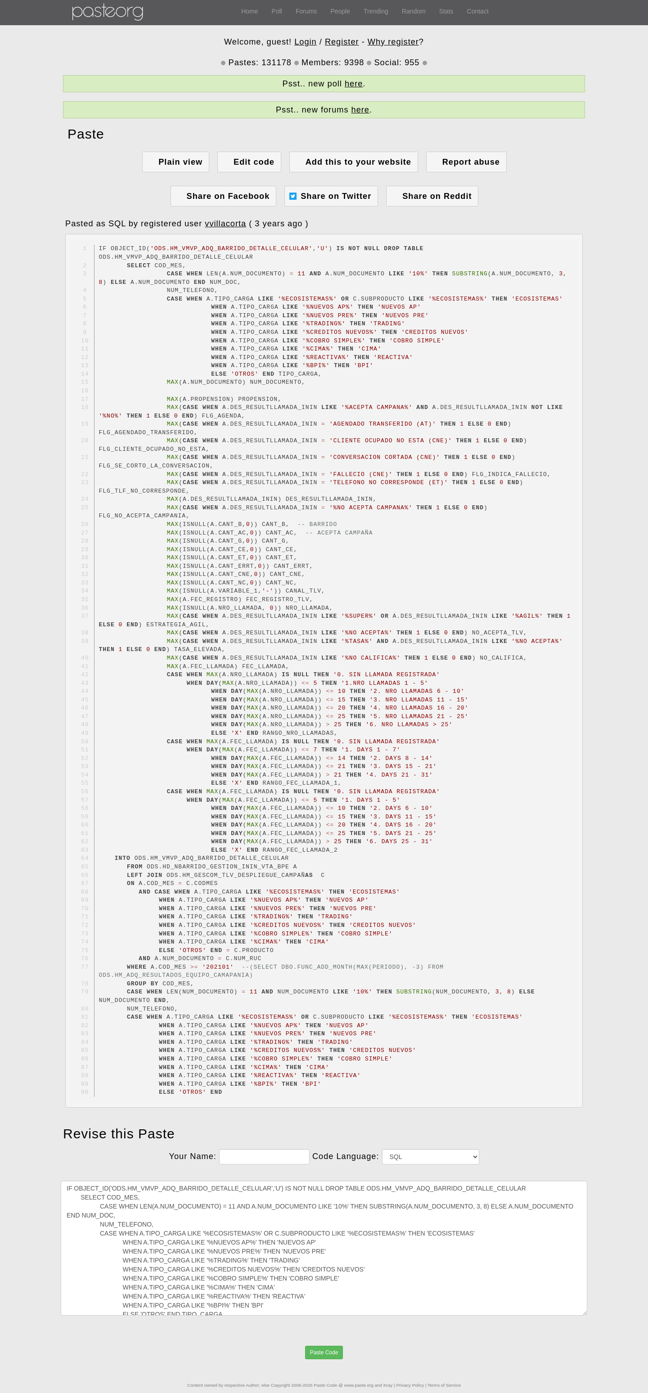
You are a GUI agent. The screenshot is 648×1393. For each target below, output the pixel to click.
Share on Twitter (336, 196)
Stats (446, 11)
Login (305, 41)
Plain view (180, 161)
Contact (478, 11)
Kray (387, 1385)
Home (249, 11)
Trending (376, 11)
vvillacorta (225, 223)
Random (414, 11)
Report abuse (471, 161)
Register (342, 41)
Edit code (254, 161)
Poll (277, 11)
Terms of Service (444, 1385)
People (340, 11)
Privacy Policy (410, 1385)
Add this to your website (358, 161)
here (354, 83)
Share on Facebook (228, 196)
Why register (393, 41)
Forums (306, 11)
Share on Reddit (437, 196)
